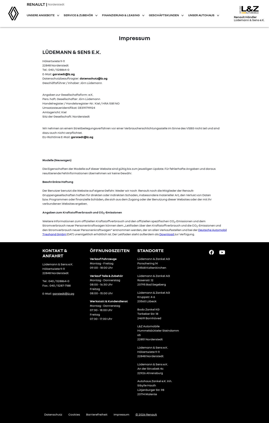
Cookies (74, 414)
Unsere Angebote (41, 15)
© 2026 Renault (146, 414)
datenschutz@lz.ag (93, 78)
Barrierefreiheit (96, 414)
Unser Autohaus (201, 15)
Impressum (121, 414)
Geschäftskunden (164, 15)
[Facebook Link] (211, 252)
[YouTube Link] (222, 252)
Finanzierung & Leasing (121, 15)
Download (166, 234)
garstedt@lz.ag (63, 74)
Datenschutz (53, 414)
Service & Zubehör (78, 15)
